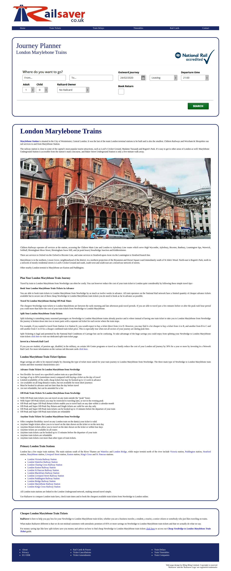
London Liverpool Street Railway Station (46, 475)
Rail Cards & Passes (82, 549)
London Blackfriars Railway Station (43, 473)
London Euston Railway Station (42, 467)
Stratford (207, 451)
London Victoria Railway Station (42, 459)
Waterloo (105, 451)
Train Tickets (55, 28)
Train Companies (161, 555)
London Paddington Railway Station (44, 478)
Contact (205, 28)
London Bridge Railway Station (42, 481)
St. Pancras (101, 454)
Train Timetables (161, 552)
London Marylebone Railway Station (44, 484)
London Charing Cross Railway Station (45, 465)
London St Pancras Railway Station (43, 470)
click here (35, 336)
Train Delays (98, 28)
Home (22, 28)
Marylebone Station (29, 141)
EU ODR (26, 555)
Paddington (190, 451)
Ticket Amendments (82, 555)
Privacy (25, 552)
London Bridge (120, 451)
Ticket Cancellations (82, 552)
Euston (70, 454)
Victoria (173, 451)
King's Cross (86, 454)
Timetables (138, 28)
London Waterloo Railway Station (43, 462)
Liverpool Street (52, 454)
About (25, 549)
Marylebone (32, 454)
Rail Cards (174, 28)
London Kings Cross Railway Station (44, 486)
